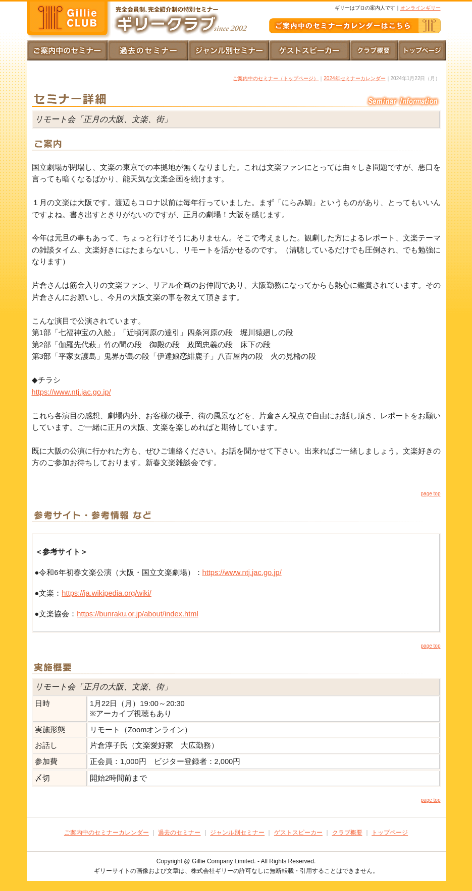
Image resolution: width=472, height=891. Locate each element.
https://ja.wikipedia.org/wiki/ (106, 593)
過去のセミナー (179, 832)
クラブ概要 (374, 50)
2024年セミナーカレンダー (354, 78)
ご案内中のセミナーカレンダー (106, 832)
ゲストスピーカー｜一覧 (309, 50)
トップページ (422, 50)
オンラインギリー (420, 8)
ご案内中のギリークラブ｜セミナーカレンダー (355, 25)
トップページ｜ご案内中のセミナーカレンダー (67, 50)
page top (431, 493)
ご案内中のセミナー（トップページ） (276, 78)
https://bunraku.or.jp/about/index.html (137, 614)
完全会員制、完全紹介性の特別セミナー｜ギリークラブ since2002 (70, 20)
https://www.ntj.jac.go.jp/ (71, 392)
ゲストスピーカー (298, 832)
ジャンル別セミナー (237, 832)
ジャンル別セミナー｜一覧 (228, 50)
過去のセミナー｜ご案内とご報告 (148, 50)
